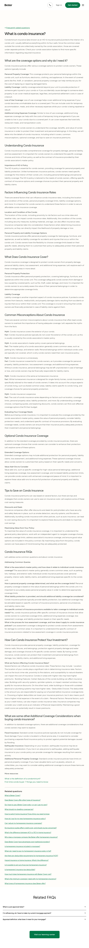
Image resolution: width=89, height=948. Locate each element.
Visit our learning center (44, 934)
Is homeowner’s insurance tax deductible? (20, 870)
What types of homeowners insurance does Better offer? (25, 883)
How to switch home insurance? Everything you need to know (27, 814)
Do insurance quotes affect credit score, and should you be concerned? (31, 828)
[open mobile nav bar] (83, 5)
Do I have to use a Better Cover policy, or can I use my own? (26, 805)
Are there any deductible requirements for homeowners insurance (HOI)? (31, 856)
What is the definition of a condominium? (22, 779)
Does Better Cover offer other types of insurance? (23, 800)
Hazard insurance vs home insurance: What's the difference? (27, 860)
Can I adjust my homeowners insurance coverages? (23, 823)
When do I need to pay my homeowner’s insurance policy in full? (28, 851)
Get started (72, 5)
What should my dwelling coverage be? (19, 809)
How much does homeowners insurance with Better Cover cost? (28, 874)
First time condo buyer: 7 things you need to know (26, 782)
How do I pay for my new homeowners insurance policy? (25, 819)
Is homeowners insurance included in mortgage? (22, 846)
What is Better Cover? (12, 795)
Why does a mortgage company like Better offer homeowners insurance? (31, 837)
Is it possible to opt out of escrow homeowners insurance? (26, 865)
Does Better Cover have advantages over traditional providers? (27, 842)
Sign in (59, 5)
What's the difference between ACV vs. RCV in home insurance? (28, 832)
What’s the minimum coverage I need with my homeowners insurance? (30, 879)
